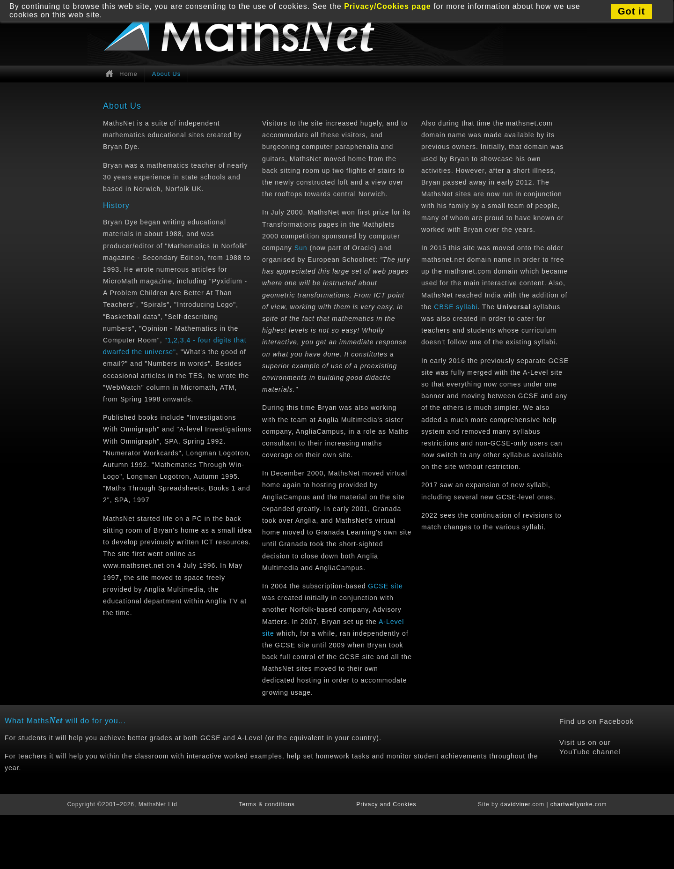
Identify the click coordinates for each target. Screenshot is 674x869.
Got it (631, 11)
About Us (166, 73)
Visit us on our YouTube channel (590, 747)
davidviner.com (522, 804)
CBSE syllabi (455, 307)
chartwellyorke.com (578, 804)
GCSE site (385, 586)
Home (128, 73)
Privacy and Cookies (386, 804)
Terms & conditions (266, 804)
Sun (301, 248)
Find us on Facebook (596, 721)
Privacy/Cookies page (387, 6)
